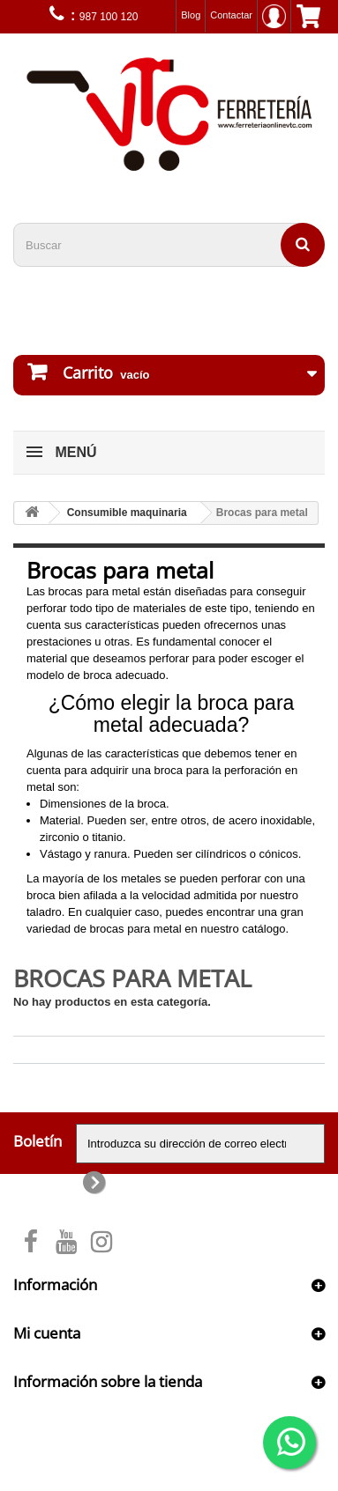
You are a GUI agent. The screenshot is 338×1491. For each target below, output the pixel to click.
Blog (190, 15)
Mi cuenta (46, 1333)
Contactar (231, 15)
